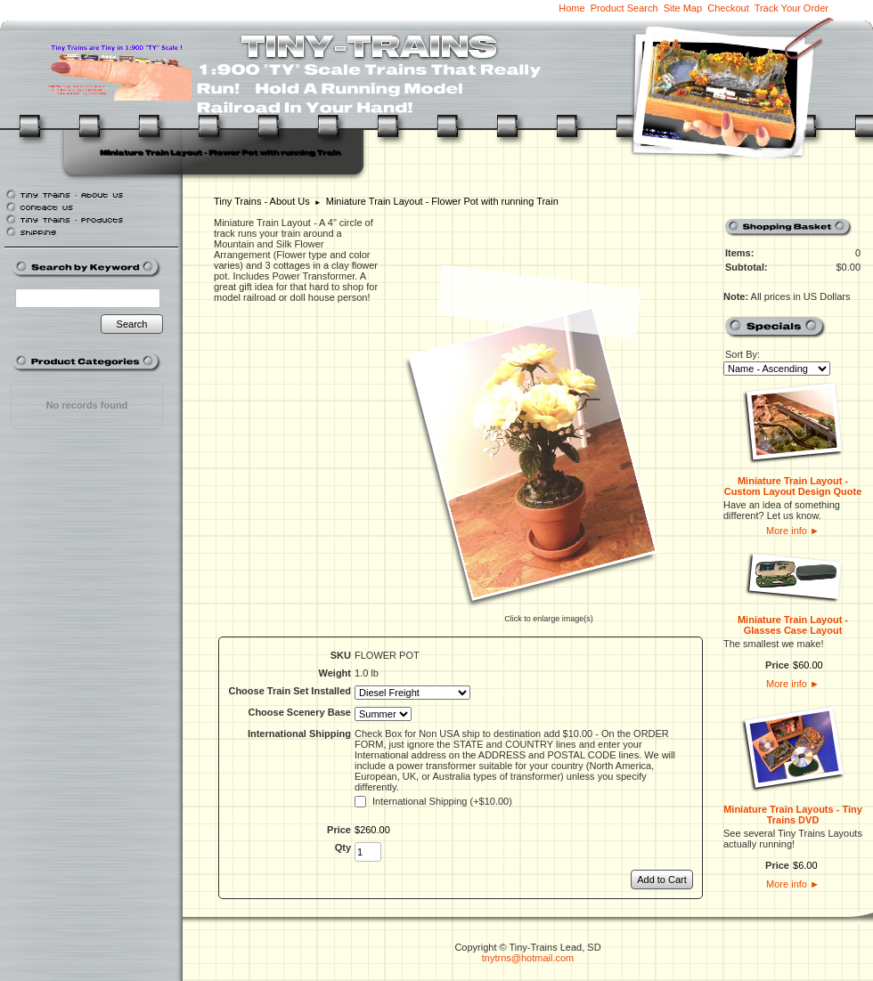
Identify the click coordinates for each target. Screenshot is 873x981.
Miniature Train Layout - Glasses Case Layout (793, 625)
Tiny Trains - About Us (262, 201)
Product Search (624, 8)
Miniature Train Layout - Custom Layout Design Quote (793, 486)
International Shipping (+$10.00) (442, 801)
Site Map (683, 8)
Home (571, 8)
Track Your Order (791, 8)
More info (793, 530)
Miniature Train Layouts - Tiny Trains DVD (792, 814)
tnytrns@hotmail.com (528, 958)
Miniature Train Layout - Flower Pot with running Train (442, 201)
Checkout (727, 8)
